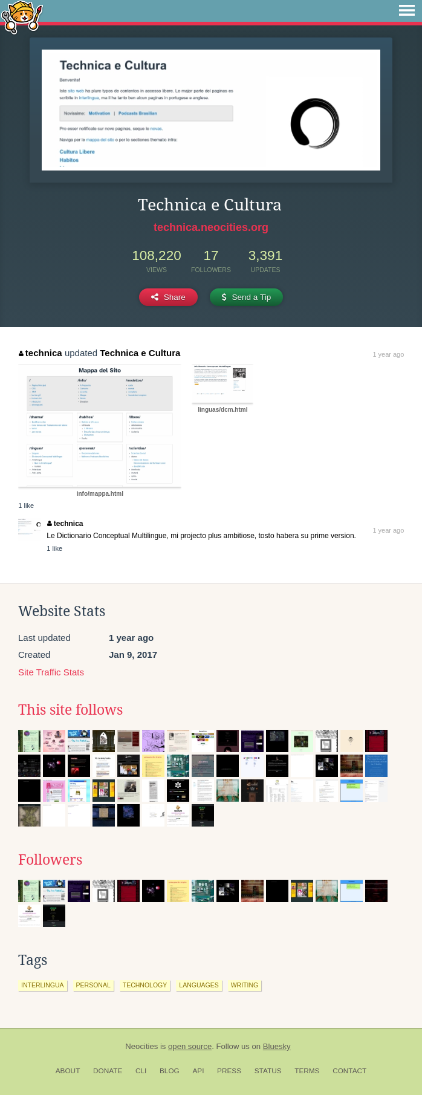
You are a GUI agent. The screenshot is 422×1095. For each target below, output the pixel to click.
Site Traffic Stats (51, 672)
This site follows (70, 710)
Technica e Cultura (140, 353)
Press (229, 1071)
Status (268, 1071)
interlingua (42, 985)
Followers (50, 860)
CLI (140, 1071)
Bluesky (277, 1046)
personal (93, 985)
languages (198, 985)
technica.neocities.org (211, 227)
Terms (306, 1071)
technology (145, 985)
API (198, 1071)
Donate (107, 1071)
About (68, 1071)
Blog (170, 1071)
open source (190, 1046)
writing (245, 985)
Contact (349, 1071)
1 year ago (388, 354)
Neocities (141, 1046)
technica (40, 353)
